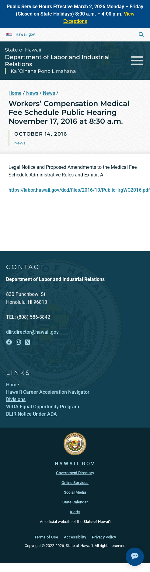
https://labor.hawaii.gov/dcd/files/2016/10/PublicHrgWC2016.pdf (79, 190)
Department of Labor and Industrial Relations (57, 60)
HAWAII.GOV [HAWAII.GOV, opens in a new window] (75, 464)
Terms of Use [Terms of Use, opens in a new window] (46, 537)
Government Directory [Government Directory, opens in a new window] (75, 473)
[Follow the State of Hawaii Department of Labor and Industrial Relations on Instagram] (18, 342)
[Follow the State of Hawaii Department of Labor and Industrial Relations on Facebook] (9, 342)
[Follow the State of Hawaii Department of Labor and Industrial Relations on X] (27, 342)
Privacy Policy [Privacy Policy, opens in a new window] (104, 537)
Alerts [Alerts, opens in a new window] (75, 512)
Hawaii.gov (25, 34)
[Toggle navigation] (137, 60)
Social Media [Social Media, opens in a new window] (75, 492)
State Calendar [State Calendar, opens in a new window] (75, 502)
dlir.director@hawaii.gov (32, 332)
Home (15, 93)
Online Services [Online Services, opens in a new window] (75, 482)
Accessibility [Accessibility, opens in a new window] (75, 537)
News (32, 93)
